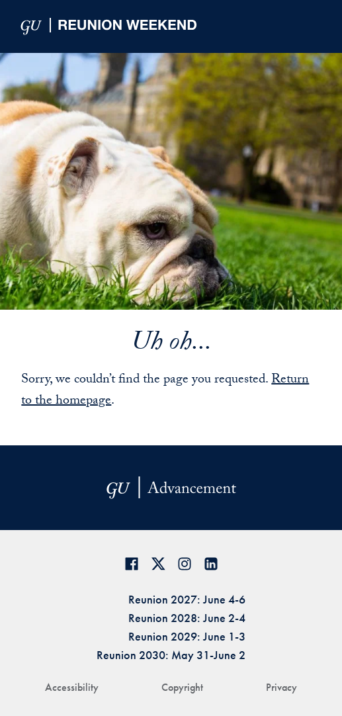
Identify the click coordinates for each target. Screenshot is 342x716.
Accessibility (72, 687)
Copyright (182, 687)
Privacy (281, 687)
